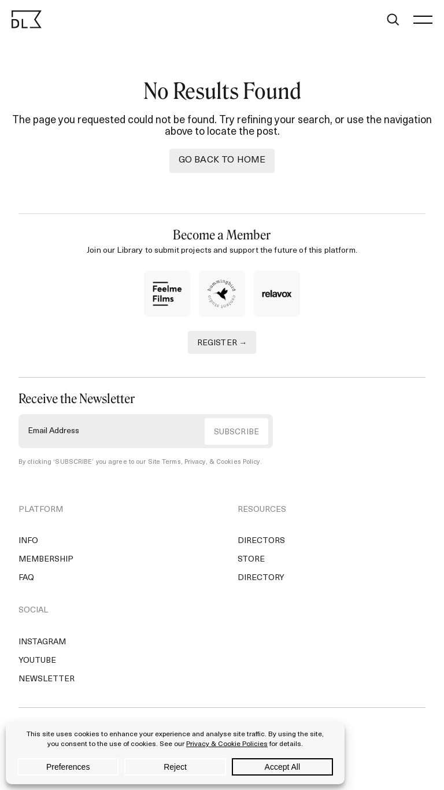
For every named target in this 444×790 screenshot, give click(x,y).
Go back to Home (222, 160)
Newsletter (46, 679)
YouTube (37, 660)
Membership (45, 559)
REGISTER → (222, 343)
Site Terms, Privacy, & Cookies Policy (204, 462)
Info (28, 541)
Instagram (42, 642)
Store (251, 559)
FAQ (26, 578)
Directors (261, 541)
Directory (261, 578)
